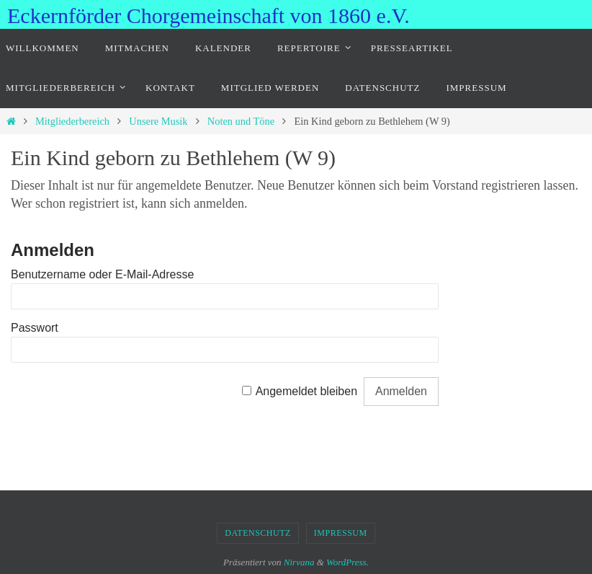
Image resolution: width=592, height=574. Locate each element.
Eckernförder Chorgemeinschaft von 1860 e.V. (208, 15)
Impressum (340, 533)
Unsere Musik (158, 121)
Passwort (34, 328)
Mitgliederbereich (72, 121)
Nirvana (299, 562)
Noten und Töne (240, 121)
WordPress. (347, 562)
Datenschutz (258, 533)
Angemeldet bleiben (306, 391)
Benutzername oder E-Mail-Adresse (102, 274)
